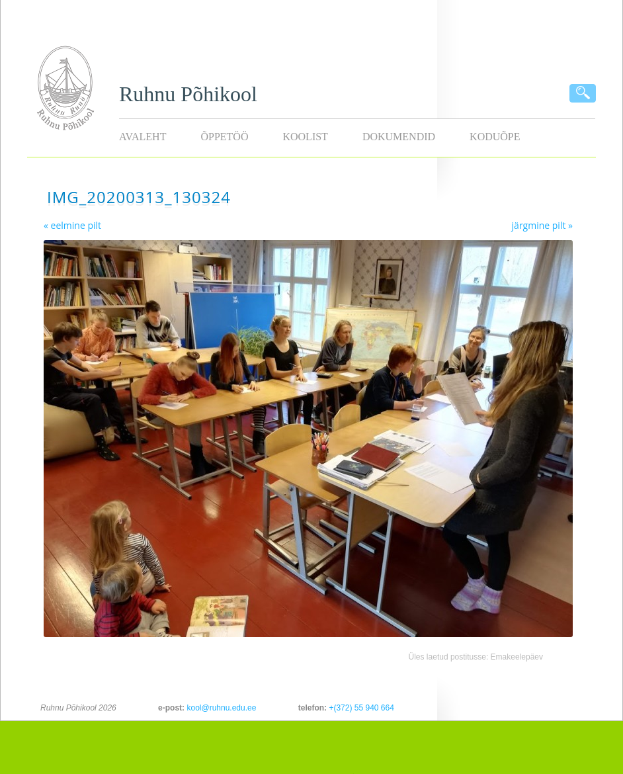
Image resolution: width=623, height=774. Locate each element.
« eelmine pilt (72, 225)
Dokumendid (398, 136)
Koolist (304, 136)
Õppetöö (224, 136)
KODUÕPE (495, 136)
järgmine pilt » (542, 225)
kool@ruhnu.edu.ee (221, 707)
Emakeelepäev (517, 657)
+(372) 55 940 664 (361, 707)
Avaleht (142, 136)
